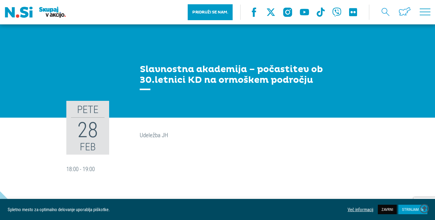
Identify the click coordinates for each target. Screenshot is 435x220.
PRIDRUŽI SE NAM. (210, 12)
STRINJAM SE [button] (413, 209)
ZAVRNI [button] (387, 209)
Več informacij (360, 209)
